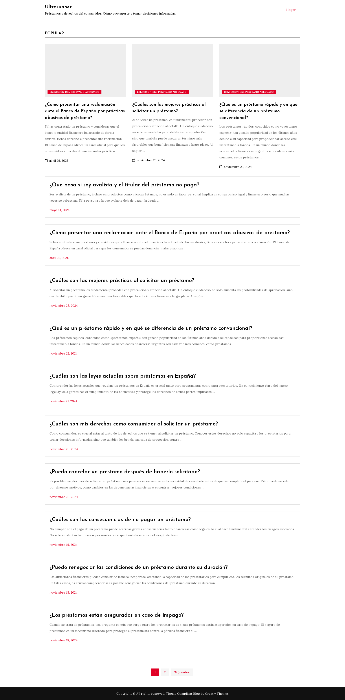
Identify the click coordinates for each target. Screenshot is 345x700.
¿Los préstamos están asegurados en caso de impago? (117, 615)
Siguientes (181, 672)
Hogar (291, 10)
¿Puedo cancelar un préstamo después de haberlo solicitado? (125, 472)
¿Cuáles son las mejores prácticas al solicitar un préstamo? (122, 280)
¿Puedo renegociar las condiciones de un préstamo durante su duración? (139, 567)
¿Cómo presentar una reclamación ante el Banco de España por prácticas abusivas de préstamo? (85, 111)
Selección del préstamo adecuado (74, 92)
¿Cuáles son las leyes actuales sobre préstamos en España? (123, 376)
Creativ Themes (217, 694)
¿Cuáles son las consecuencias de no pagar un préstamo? (120, 519)
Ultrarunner (58, 7)
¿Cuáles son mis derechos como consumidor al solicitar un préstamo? (134, 424)
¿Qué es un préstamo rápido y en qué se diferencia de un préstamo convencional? (258, 111)
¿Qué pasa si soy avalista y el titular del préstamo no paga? (124, 185)
